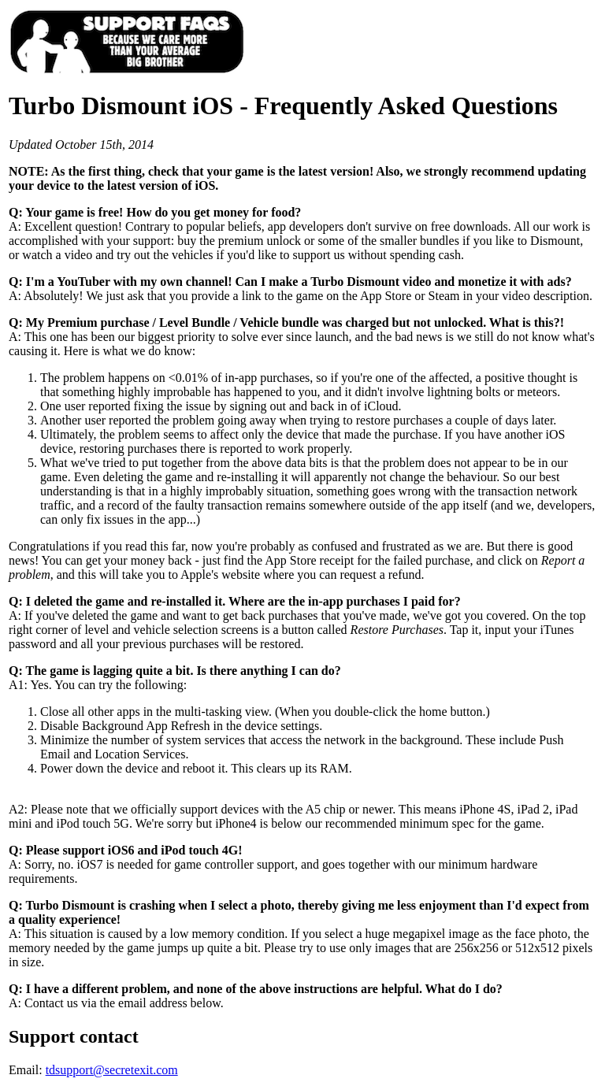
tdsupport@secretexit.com (112, 1070)
